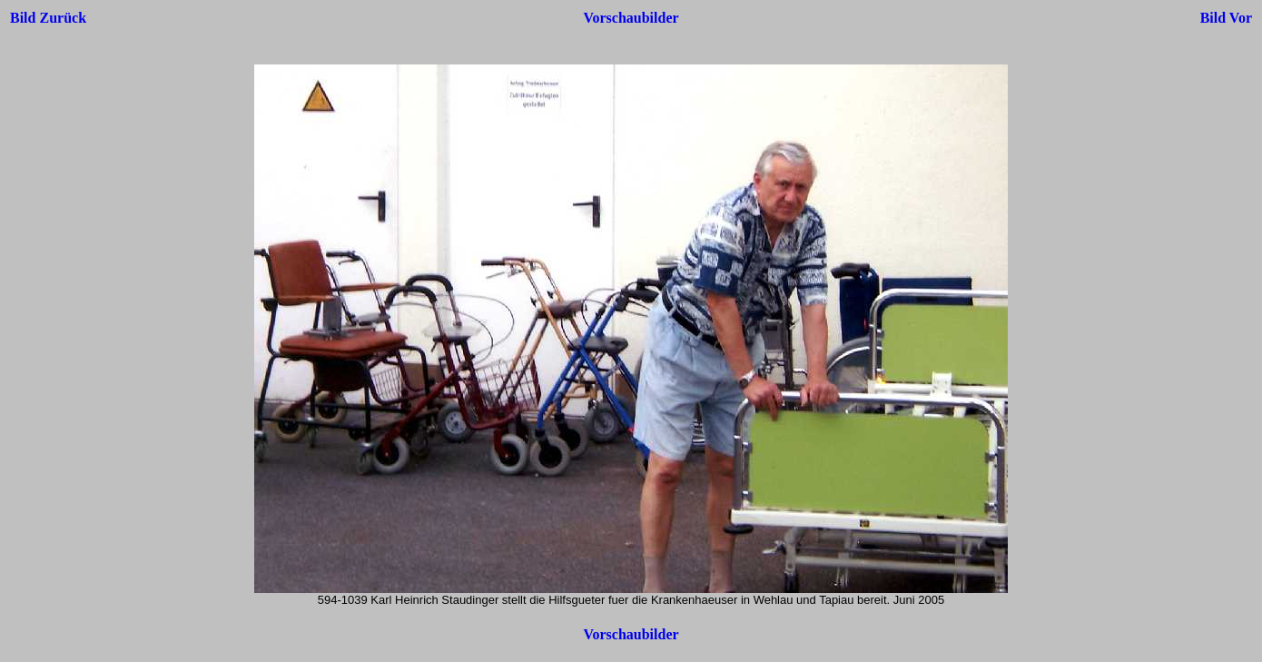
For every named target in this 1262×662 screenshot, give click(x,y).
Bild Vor (1226, 17)
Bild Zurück (48, 17)
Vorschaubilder (630, 17)
